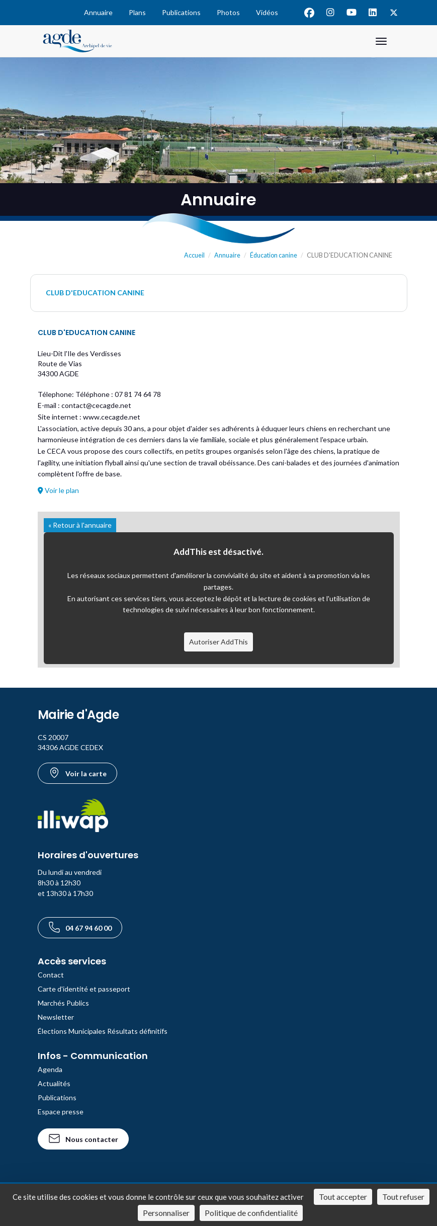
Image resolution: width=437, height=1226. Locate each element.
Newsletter (56, 1017)
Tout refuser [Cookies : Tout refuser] (403, 1196)
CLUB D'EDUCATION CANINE (95, 292)
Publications (181, 12)
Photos (228, 12)
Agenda (50, 1069)
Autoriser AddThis (218, 641)
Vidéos (267, 12)
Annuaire (98, 12)
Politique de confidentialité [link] (251, 1212)
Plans (137, 12)
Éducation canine (273, 255)
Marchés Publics (63, 1003)
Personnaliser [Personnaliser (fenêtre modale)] (166, 1212)
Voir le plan (58, 490)
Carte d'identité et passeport (84, 989)
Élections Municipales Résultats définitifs (102, 1031)
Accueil (194, 255)
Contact (51, 974)
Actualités (54, 1083)
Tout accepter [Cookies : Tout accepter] (343, 1196)
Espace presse (60, 1111)
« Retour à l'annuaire (80, 525)
